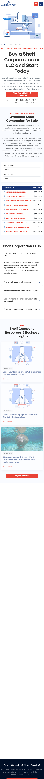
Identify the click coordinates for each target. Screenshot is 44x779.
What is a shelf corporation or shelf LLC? (20, 254)
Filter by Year (8, 174)
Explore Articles (22, 476)
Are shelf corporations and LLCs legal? (21, 291)
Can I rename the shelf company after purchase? (21, 300)
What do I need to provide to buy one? (21, 309)
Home (3, 44)
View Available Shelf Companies (22, 94)
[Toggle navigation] (36, 4)
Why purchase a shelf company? (18, 282)
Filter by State (8, 165)
